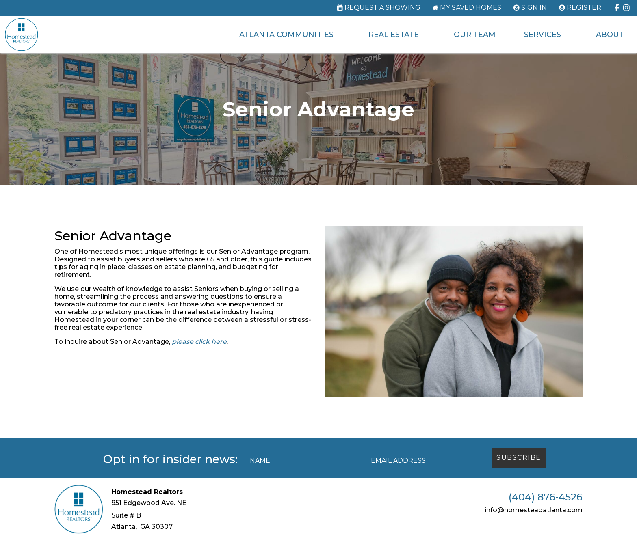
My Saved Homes (470, 7)
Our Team (473, 34)
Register (584, 7)
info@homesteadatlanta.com (534, 520)
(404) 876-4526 (546, 507)
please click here (199, 351)
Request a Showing (382, 7)
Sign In (534, 7)
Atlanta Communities (285, 34)
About (609, 34)
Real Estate (392, 34)
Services (541, 34)
